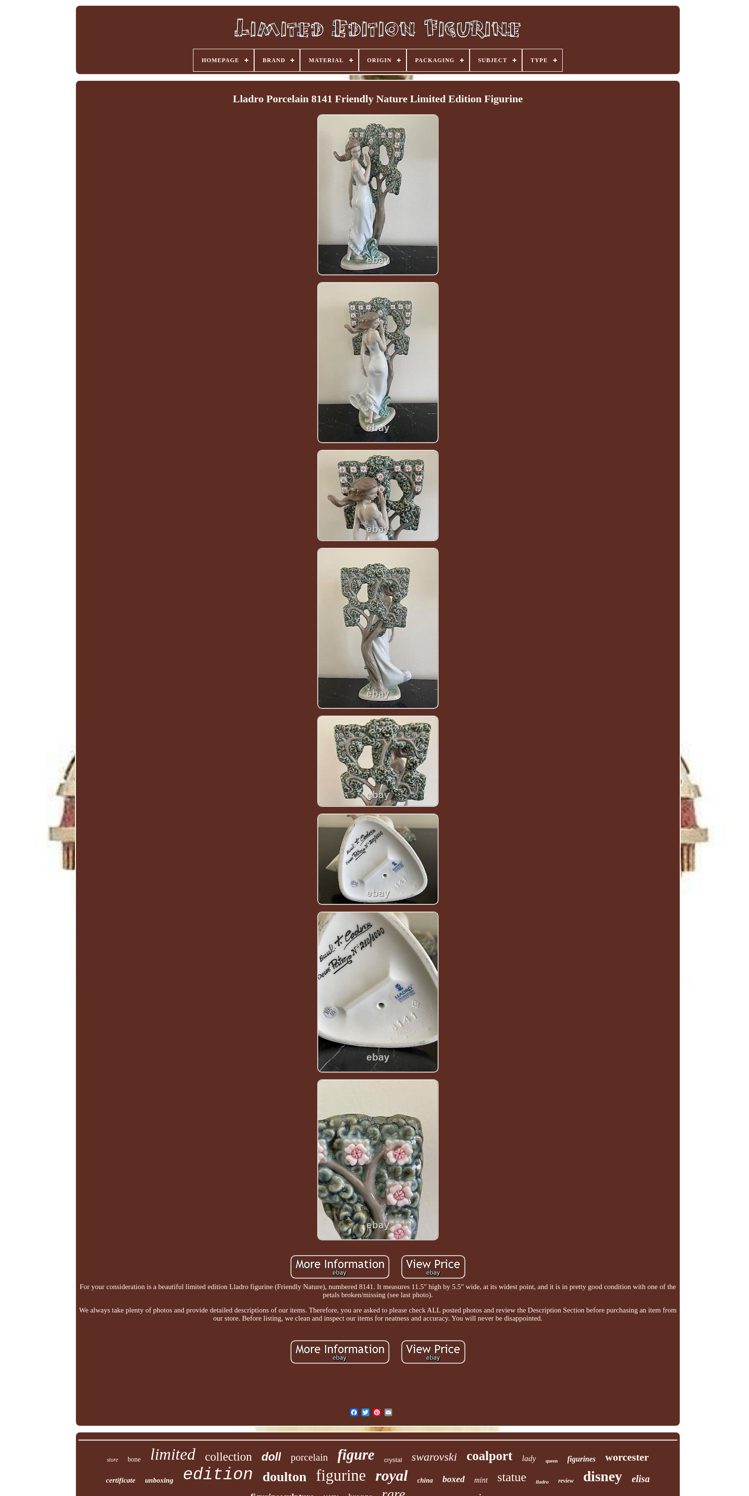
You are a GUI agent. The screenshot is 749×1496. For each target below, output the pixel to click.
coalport (490, 1456)
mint (481, 1480)
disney (602, 1476)
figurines (581, 1459)
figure (356, 1454)
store (112, 1459)
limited (172, 1454)
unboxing (159, 1480)
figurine (341, 1475)
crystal (393, 1459)
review (566, 1480)
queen (552, 1460)
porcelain (309, 1457)
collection (228, 1456)
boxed (453, 1479)
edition (218, 1475)
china (425, 1480)
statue (511, 1477)
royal (391, 1475)
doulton (285, 1476)
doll (271, 1457)
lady (529, 1458)
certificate (121, 1480)
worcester (627, 1457)
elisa (640, 1479)
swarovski (434, 1457)
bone (134, 1459)
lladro (542, 1482)
